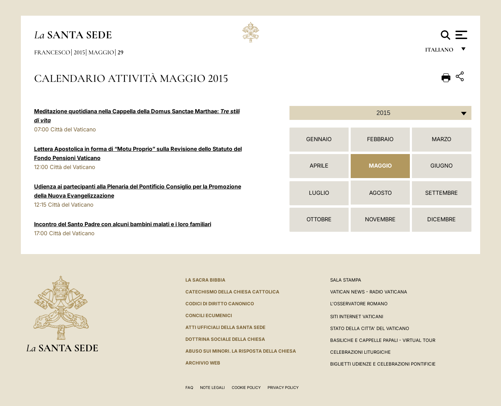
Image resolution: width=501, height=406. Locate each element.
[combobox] (380, 113)
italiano (440, 51)
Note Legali (212, 387)
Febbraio (380, 139)
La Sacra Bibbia (205, 280)
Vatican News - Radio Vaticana (368, 291)
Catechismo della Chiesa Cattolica (232, 291)
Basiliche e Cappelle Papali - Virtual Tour (382, 340)
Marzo (441, 139)
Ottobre (319, 219)
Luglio (319, 192)
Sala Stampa (345, 280)
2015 (79, 52)
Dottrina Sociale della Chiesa (225, 339)
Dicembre (441, 219)
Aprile (319, 165)
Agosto (380, 192)
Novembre (380, 219)
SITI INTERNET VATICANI (356, 316)
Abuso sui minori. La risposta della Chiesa (240, 351)
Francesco (52, 52)
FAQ (189, 387)
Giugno (441, 165)
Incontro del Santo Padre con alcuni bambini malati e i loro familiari (122, 224)
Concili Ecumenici (208, 315)
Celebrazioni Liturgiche (360, 352)
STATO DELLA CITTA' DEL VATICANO (369, 328)
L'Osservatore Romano (359, 303)
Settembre (441, 192)
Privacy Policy (283, 387)
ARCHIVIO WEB (202, 363)
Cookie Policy (246, 387)
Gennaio (319, 139)
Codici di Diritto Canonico (219, 303)
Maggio (101, 52)
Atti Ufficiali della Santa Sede (225, 327)
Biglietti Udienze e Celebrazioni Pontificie (383, 364)
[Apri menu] (460, 35)
